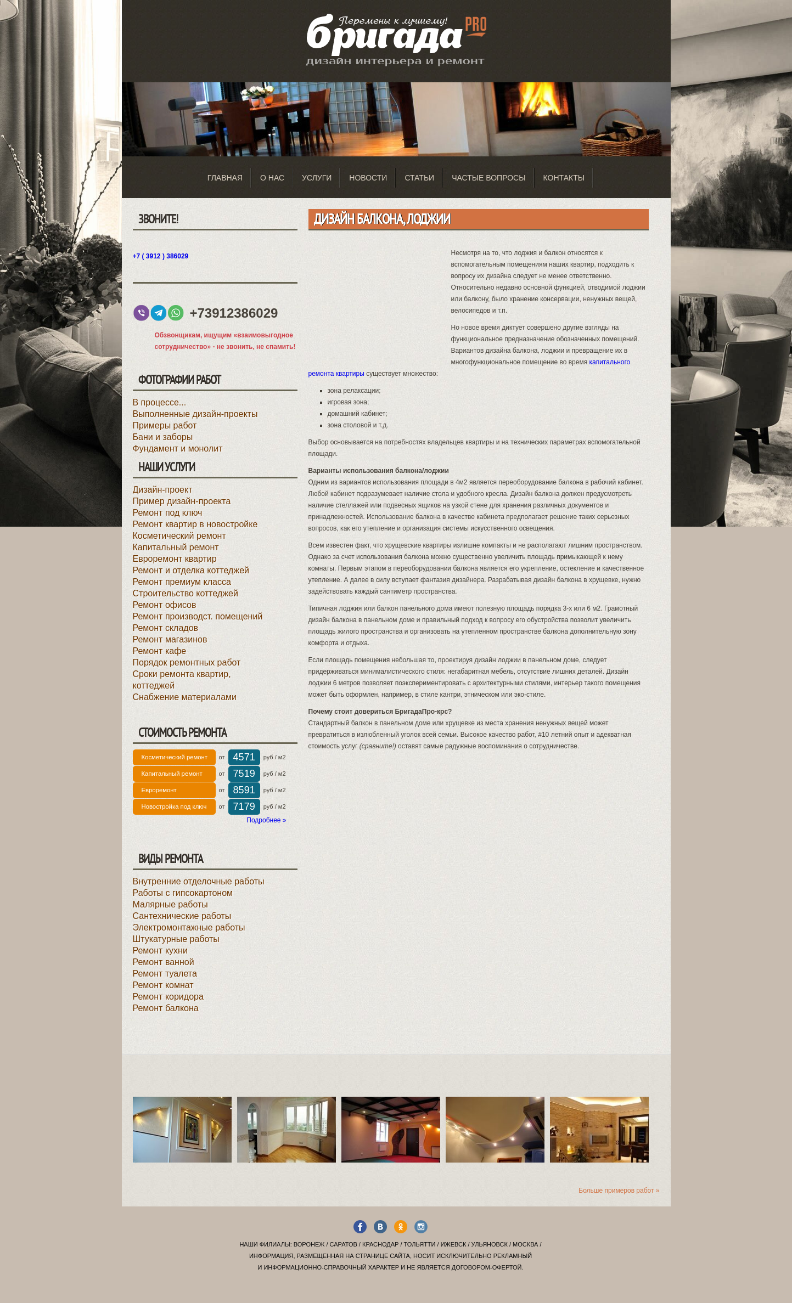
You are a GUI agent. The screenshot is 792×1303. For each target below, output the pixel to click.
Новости (368, 177)
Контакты (564, 177)
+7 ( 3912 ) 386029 (161, 256)
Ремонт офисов (164, 605)
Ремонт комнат (163, 985)
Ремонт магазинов (170, 639)
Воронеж (309, 1244)
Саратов (343, 1244)
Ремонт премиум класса (182, 581)
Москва (525, 1244)
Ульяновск (489, 1244)
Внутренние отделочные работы (199, 881)
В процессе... (160, 402)
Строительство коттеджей (185, 593)
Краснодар (380, 1244)
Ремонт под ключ (168, 512)
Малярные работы (170, 904)
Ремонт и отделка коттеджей (191, 570)
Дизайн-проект (163, 489)
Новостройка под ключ (174, 806)
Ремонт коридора (168, 996)
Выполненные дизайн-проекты (195, 414)
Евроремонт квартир (175, 558)
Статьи (419, 177)
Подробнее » (266, 820)
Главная (225, 177)
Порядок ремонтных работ (187, 662)
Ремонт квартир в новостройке (195, 524)
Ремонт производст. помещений (198, 616)
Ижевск (454, 1244)
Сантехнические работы (182, 916)
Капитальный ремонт (176, 547)
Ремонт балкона (166, 1008)
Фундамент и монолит (178, 448)
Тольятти (420, 1244)
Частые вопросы (488, 177)
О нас (272, 177)
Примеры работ (165, 425)
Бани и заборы (163, 437)
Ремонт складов (166, 628)
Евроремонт (159, 790)
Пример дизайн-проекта (182, 501)
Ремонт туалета (165, 973)
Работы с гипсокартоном (183, 893)
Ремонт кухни (160, 950)
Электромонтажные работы (189, 927)
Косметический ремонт (179, 535)
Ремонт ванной (163, 962)
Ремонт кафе (160, 651)
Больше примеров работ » (618, 1190)
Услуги (317, 177)
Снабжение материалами (185, 697)
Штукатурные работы (176, 939)
